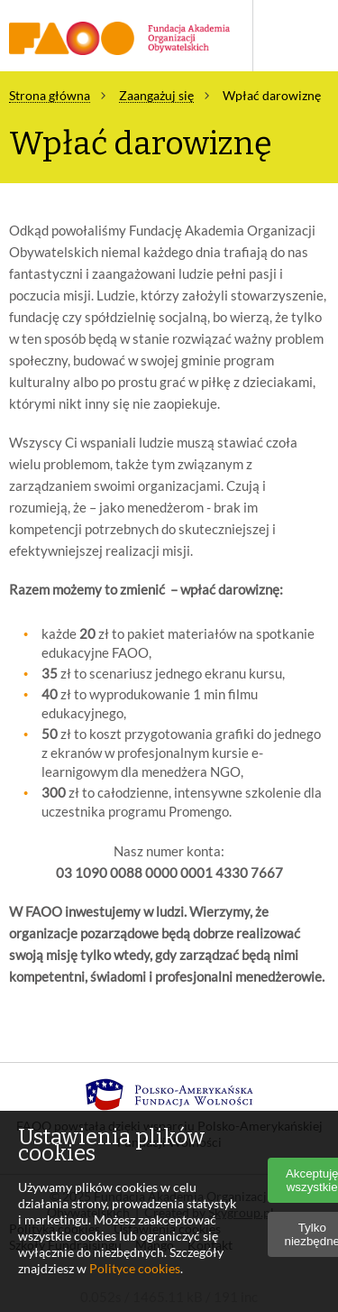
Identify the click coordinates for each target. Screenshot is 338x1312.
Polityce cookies (134, 1268)
